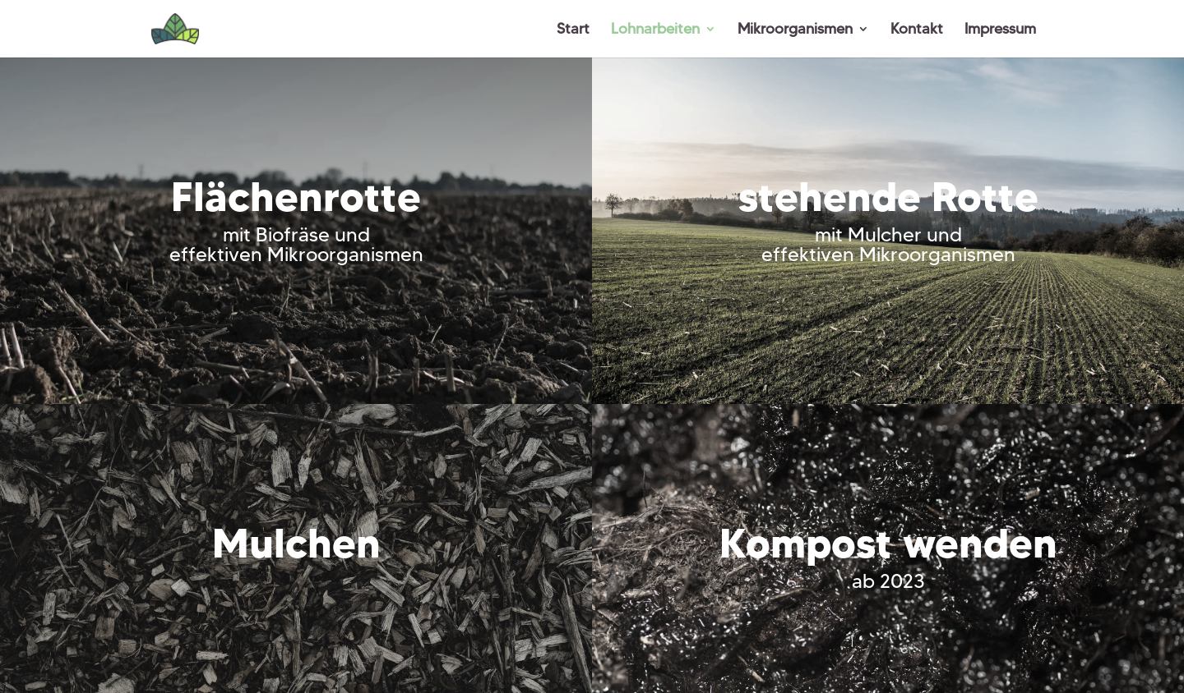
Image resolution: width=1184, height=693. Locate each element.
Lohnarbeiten (655, 30)
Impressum (1000, 30)
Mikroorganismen (795, 30)
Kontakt (916, 30)
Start (573, 30)
